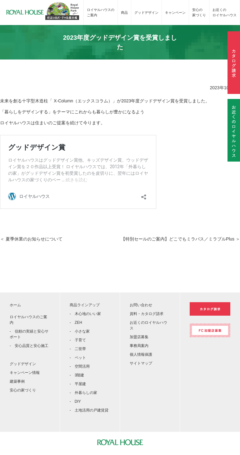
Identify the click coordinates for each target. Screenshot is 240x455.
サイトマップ (141, 363)
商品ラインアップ (85, 305)
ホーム (15, 305)
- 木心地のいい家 (85, 314)
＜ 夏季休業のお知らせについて (31, 238)
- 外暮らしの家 (83, 392)
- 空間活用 (80, 366)
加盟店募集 (139, 337)
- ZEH (76, 322)
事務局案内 (139, 346)
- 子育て (78, 340)
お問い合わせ (141, 305)
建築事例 (17, 381)
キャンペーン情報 (25, 372)
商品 (124, 12)
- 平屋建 (78, 384)
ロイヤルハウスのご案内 (100, 12)
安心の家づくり (199, 12)
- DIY (75, 401)
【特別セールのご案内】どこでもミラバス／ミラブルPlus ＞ (180, 238)
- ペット (78, 357)
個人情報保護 (141, 354)
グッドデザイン (146, 12)
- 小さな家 (80, 331)
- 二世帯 (78, 349)
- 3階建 (77, 375)
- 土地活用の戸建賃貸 (89, 410)
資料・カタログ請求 (146, 314)
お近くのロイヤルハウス (224, 12)
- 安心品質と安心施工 (29, 346)
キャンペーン (175, 12)
